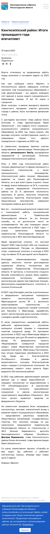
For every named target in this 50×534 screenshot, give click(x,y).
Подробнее (27, 524)
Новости (5, 21)
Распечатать (6, 58)
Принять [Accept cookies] (25, 530)
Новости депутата (20, 21)
